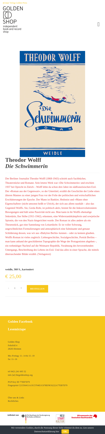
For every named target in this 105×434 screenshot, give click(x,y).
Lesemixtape (17, 329)
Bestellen (37, 289)
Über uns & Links (16, 397)
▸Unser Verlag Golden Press (15, 3)
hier (57, 431)
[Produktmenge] (15, 288)
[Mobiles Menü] (99, 24)
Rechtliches (13, 401)
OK (65, 431)
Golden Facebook (20, 321)
